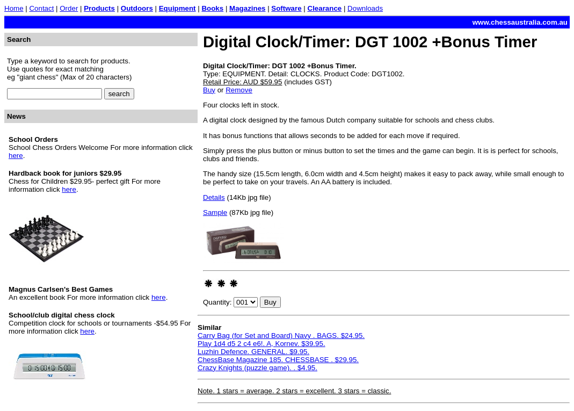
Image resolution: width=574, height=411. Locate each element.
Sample (215, 212)
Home (14, 8)
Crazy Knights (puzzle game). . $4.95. (257, 368)
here (16, 156)
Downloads (365, 8)
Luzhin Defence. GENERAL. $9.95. (253, 352)
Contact (41, 8)
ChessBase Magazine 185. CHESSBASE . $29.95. (278, 360)
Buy (209, 90)
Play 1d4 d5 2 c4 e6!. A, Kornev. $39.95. (261, 344)
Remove (239, 90)
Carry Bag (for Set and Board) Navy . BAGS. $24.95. (281, 335)
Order (69, 8)
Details (214, 197)
